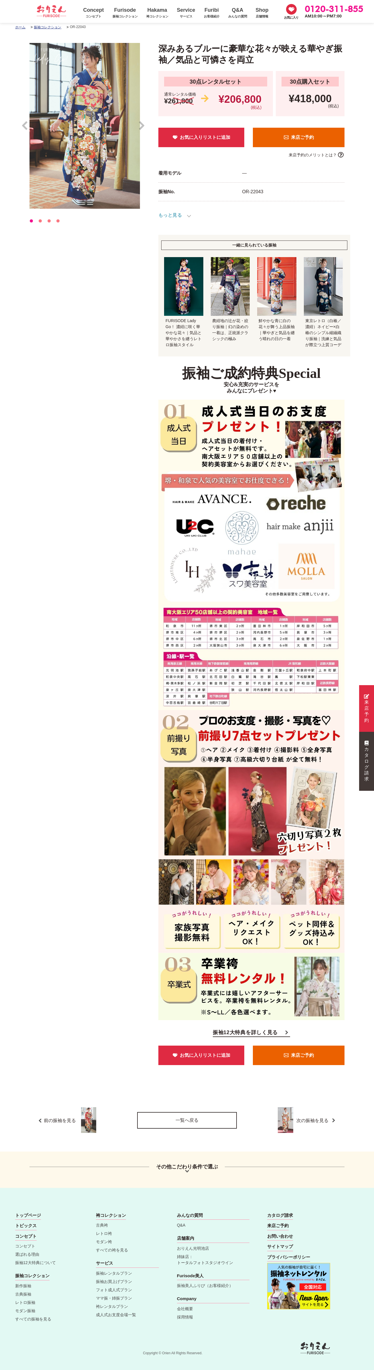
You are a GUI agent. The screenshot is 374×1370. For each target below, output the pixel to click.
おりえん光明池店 (193, 1248)
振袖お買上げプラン (114, 1281)
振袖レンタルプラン (114, 1273)
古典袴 (102, 1225)
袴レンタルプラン (112, 1306)
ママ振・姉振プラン (114, 1298)
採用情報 (185, 1317)
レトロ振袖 (25, 1302)
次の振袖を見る (310, 1120)
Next (142, 128)
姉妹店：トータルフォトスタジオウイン (205, 1259)
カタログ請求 (366, 761)
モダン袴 (104, 1241)
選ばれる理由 (27, 1254)
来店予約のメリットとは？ (313, 155)
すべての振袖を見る (33, 1319)
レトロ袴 (104, 1233)
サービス (104, 1263)
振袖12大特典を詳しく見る (245, 1032)
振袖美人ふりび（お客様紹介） (205, 1285)
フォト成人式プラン (114, 1290)
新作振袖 (23, 1286)
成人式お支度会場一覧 (116, 1314)
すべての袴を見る (112, 1250)
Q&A (181, 1225)
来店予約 (366, 708)
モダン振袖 (25, 1310)
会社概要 (185, 1308)
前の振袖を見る (70, 1120)
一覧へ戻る (187, 1120)
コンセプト (25, 1246)
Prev (27, 128)
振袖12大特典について (35, 1262)
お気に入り (291, 17)
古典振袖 (23, 1294)
